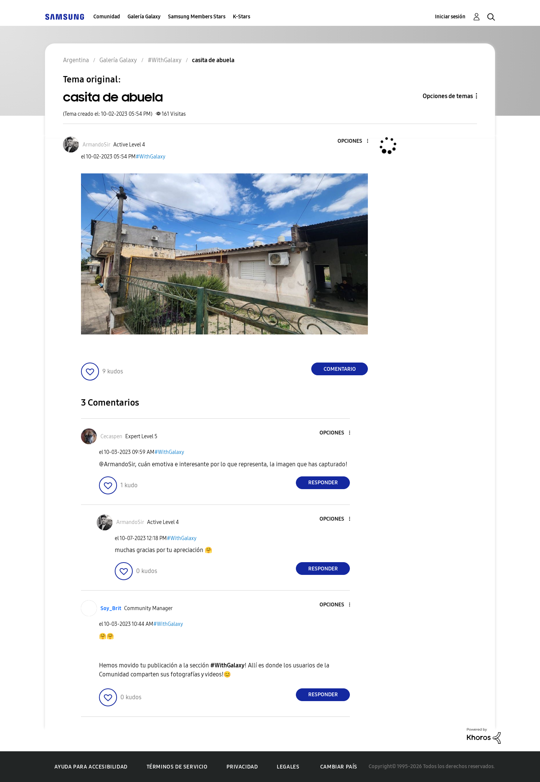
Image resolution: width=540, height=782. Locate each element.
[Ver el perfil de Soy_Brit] (110, 608)
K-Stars (241, 16)
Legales (288, 767)
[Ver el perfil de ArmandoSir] (96, 145)
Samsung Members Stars (196, 16)
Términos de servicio (177, 767)
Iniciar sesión (450, 16)
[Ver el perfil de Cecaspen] (111, 436)
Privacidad (242, 767)
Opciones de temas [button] (448, 96)
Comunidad (106, 16)
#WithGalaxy (150, 157)
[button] (355, 141)
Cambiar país (338, 767)
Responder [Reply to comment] (323, 482)
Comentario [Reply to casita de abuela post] (340, 369)
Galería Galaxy (144, 16)
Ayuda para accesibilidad (90, 767)
